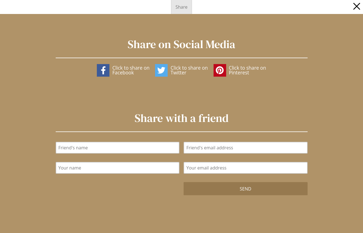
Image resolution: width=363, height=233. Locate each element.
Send (245, 189)
